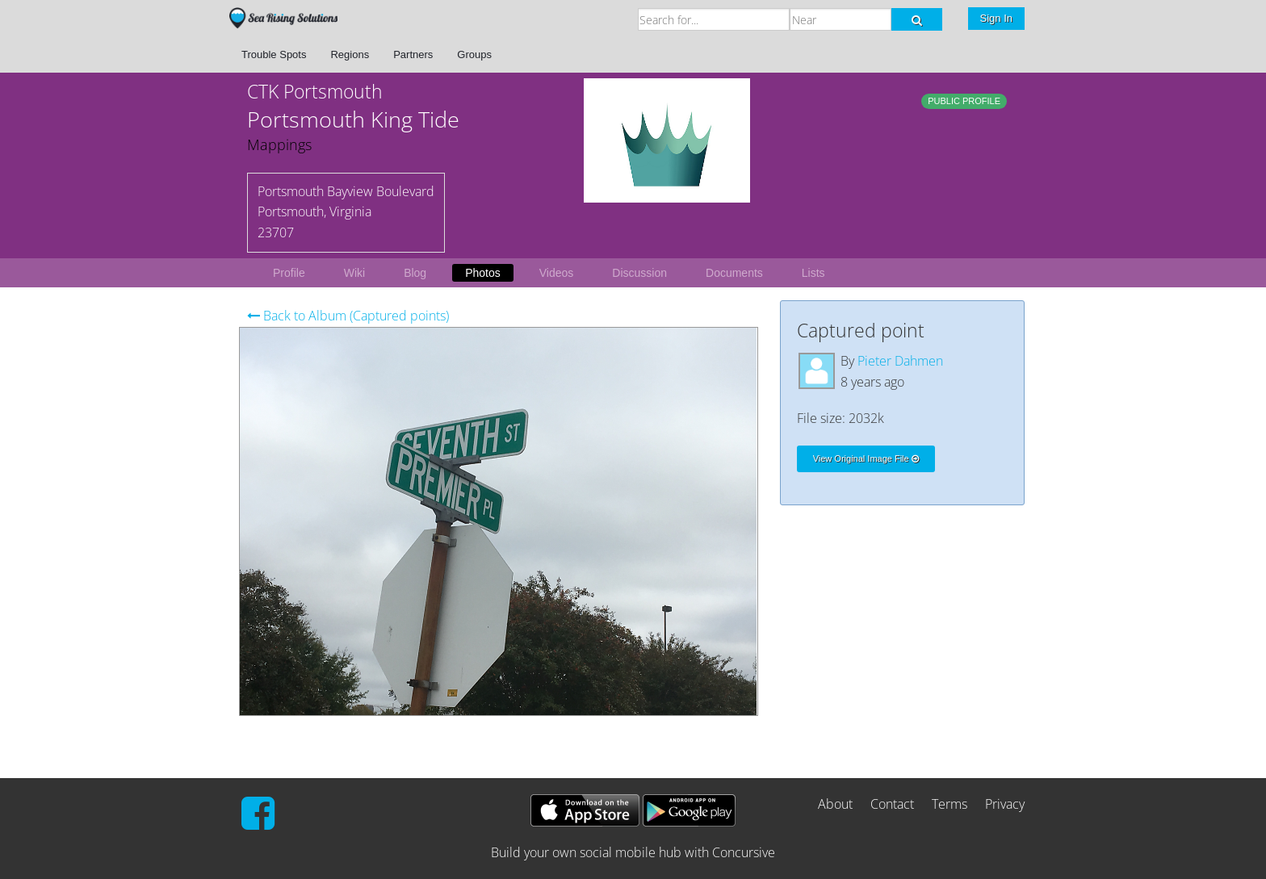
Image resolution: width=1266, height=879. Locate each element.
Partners (413, 54)
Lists (813, 272)
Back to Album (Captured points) (348, 315)
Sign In (996, 18)
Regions (349, 54)
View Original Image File (866, 458)
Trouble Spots (273, 54)
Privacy (1005, 804)
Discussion (639, 272)
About (835, 804)
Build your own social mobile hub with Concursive (633, 852)
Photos (483, 272)
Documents (734, 272)
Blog (415, 272)
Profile (289, 272)
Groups (474, 54)
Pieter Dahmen (900, 361)
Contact (892, 804)
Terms (949, 804)
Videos (556, 272)
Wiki (354, 272)
